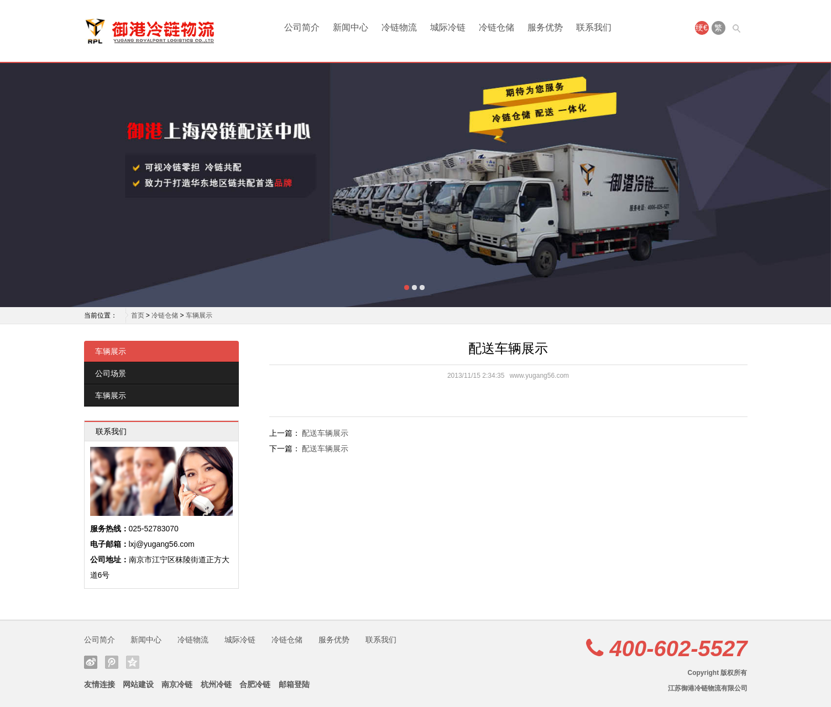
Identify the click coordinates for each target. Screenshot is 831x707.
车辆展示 (199, 315)
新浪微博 (90, 662)
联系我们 (594, 27)
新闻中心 (350, 27)
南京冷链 (176, 684)
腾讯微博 (111, 662)
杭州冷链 (216, 684)
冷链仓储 (496, 27)
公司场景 (110, 373)
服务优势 (545, 27)
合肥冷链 (254, 684)
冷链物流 (399, 27)
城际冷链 (448, 27)
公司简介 (302, 27)
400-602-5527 (678, 648)
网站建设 (138, 684)
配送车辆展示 (325, 433)
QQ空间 (132, 662)
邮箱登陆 (294, 684)
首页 (137, 315)
